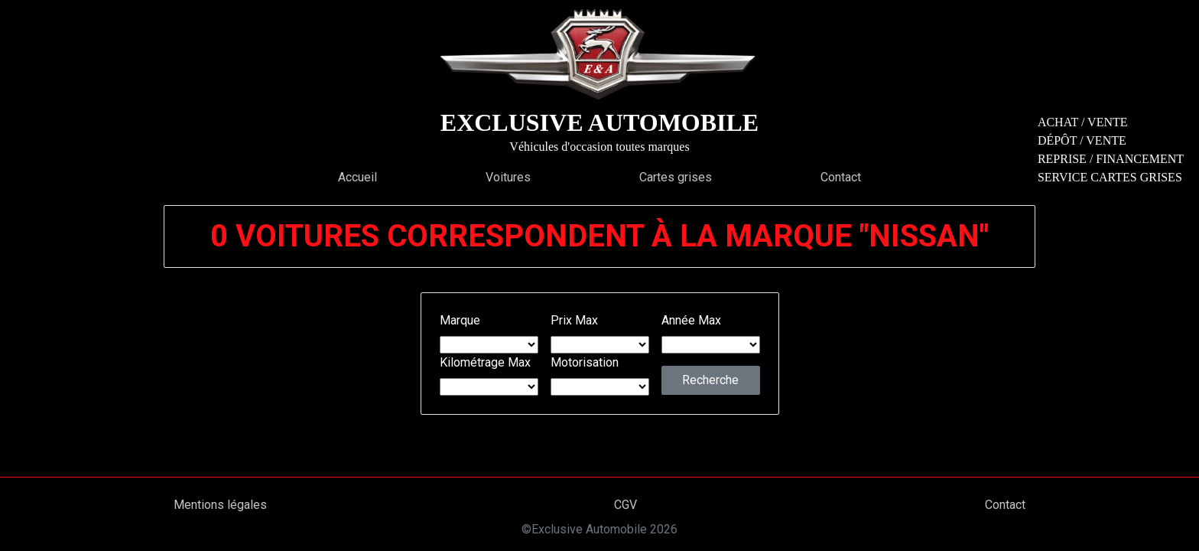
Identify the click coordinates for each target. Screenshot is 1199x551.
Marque (460, 320)
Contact (840, 177)
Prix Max (574, 320)
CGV (625, 504)
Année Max (691, 320)
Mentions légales (220, 504)
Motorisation (585, 362)
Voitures (508, 177)
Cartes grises (675, 177)
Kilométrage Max (485, 362)
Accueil (357, 177)
